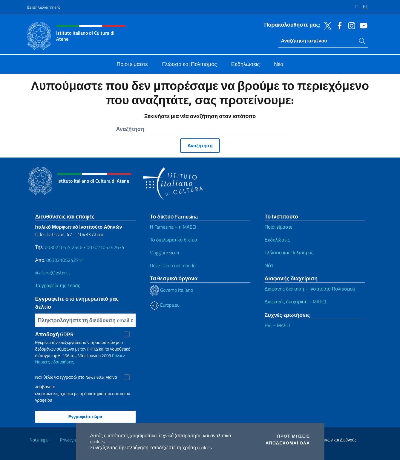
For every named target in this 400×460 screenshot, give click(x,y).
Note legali (39, 439)
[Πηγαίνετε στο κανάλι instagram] (350, 25)
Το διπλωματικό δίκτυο (173, 239)
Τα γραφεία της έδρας (57, 285)
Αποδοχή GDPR (54, 334)
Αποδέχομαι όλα (288, 443)
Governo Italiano (171, 290)
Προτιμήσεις (293, 436)
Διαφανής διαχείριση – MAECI (296, 301)
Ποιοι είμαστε (278, 226)
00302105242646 (63, 247)
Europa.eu (165, 304)
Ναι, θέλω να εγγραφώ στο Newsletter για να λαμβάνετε (76, 378)
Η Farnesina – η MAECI (173, 226)
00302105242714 (65, 260)
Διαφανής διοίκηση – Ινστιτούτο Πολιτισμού (310, 288)
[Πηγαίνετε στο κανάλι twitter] (326, 25)
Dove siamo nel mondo (172, 265)
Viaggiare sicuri (164, 252)
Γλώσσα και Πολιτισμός (289, 252)
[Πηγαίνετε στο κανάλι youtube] (362, 25)
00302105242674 (105, 247)
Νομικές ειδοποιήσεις (54, 362)
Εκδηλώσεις (277, 239)
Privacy (118, 355)
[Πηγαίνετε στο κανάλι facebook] (338, 25)
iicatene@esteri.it (52, 272)
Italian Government (43, 7)
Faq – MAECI (277, 325)
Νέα (269, 265)
